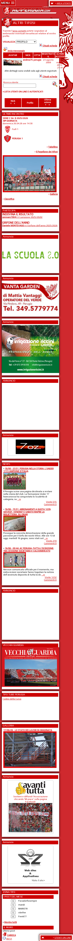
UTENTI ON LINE (63, 937)
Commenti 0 (50, 504)
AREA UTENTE (64, 3)
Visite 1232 (51, 577)
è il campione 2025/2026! (22, 217)
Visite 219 (51, 541)
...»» (19, 499)
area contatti (19, 31)
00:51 (9, 938)
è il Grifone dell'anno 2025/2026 (29, 225)
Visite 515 (51, 502)
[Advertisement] (13, 405)
